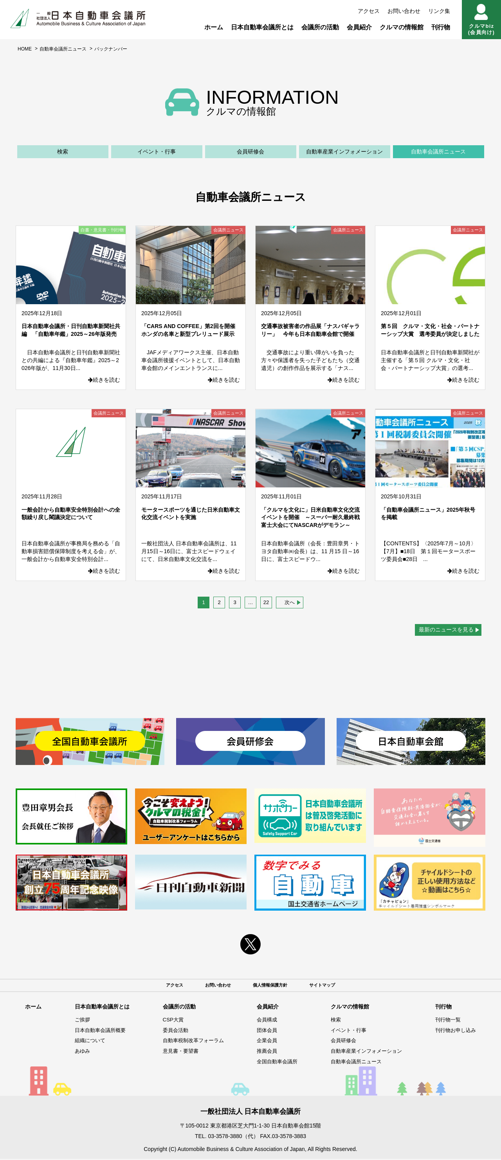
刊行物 (440, 27)
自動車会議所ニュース (63, 49)
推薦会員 (263, 1052)
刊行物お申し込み (454, 1031)
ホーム (213, 27)
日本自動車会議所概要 (98, 1031)
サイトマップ (332, 986)
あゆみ (79, 1052)
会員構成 (263, 1021)
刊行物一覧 (446, 1021)
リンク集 (439, 11)
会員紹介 (359, 27)
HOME (25, 49)
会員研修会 (250, 151)
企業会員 (263, 1042)
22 (266, 602)
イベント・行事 (156, 151)
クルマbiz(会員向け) (481, 19)
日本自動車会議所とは (262, 27)
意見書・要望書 (175, 1052)
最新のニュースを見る (446, 629)
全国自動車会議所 (274, 1062)
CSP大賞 (167, 1021)
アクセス (369, 11)
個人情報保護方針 (272, 986)
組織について (87, 1042)
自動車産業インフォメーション (344, 151)
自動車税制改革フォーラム (189, 1042)
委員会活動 (170, 1031)
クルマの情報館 (402, 27)
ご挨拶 (79, 1021)
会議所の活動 (320, 27)
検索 (62, 151)
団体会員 (263, 1031)
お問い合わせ (403, 11)
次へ (290, 602)
